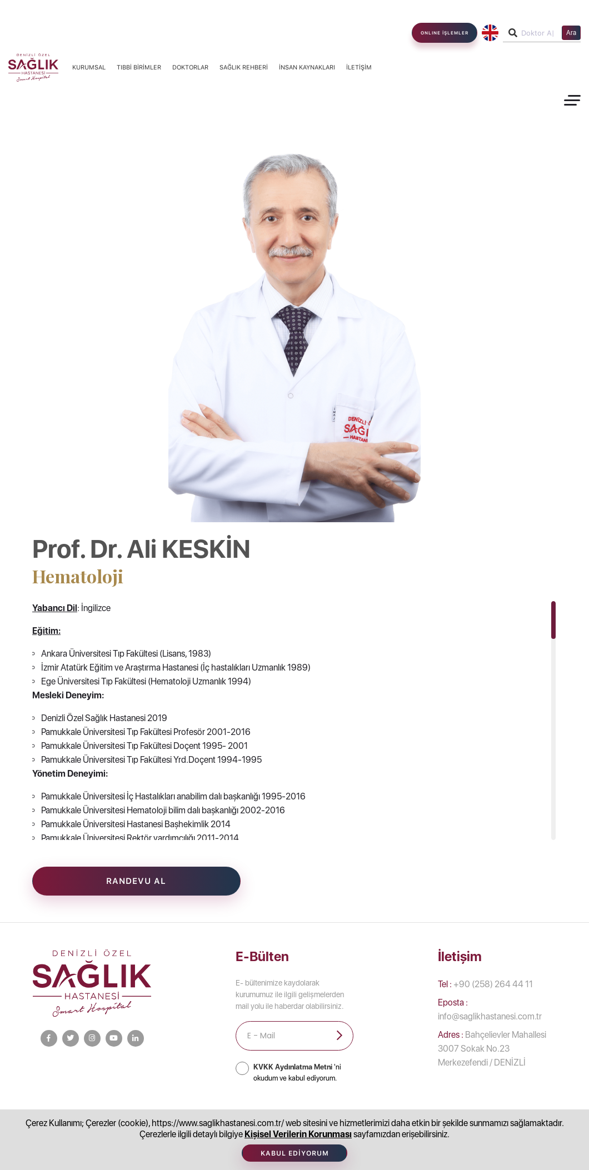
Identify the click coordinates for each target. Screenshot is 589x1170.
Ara (571, 33)
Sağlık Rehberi (243, 67)
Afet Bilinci (465, 1117)
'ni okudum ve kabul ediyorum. (297, 1072)
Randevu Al (136, 881)
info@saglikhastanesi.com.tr (490, 1009)
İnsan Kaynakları (307, 67)
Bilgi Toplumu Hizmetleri (156, 1117)
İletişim (359, 67)
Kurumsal (89, 67)
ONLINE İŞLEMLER (444, 33)
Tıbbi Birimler (139, 67)
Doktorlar (190, 67)
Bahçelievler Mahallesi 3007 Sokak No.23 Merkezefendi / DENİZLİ (492, 1048)
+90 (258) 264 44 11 (485, 984)
